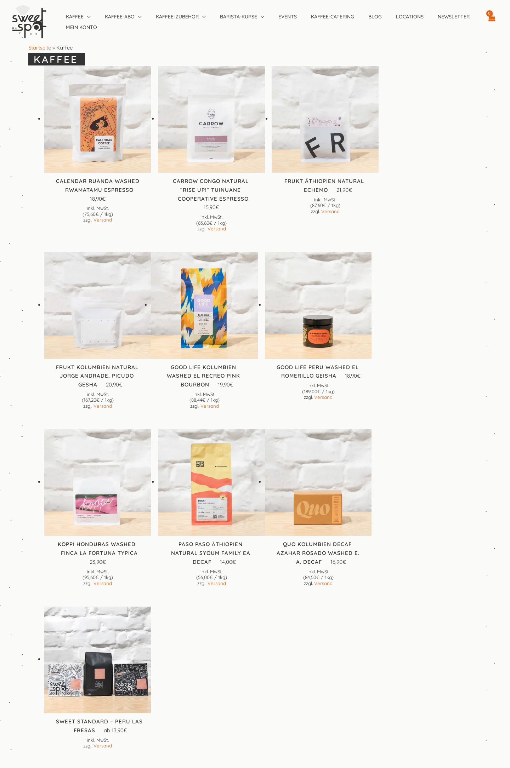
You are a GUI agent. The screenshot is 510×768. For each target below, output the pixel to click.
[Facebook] (239, 619)
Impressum (255, 660)
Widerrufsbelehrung (255, 704)
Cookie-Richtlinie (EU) (255, 686)
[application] (87, 16)
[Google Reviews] (270, 619)
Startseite (39, 47)
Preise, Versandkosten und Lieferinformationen (255, 695)
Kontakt (255, 651)
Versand (101, 217)
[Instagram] (255, 619)
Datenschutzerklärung (255, 678)
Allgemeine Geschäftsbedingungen (255, 669)
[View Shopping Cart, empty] (492, 21)
